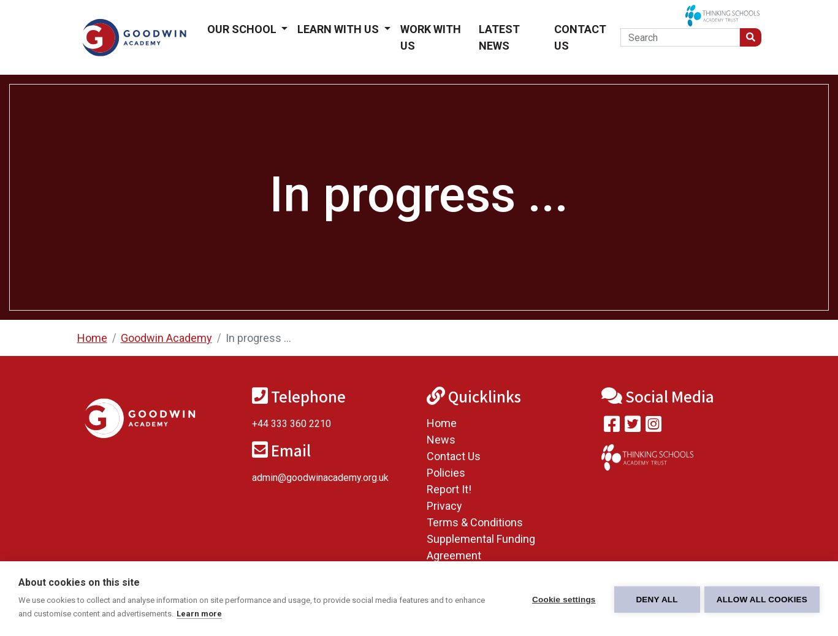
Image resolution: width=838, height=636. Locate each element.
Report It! (449, 489)
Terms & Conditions (475, 522)
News (441, 439)
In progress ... (258, 337)
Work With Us (430, 37)
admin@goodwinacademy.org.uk (320, 477)
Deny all (655, 599)
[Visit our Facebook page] (612, 426)
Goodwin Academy (166, 337)
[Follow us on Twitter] (633, 426)
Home (92, 337)
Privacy (444, 505)
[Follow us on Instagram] (653, 426)
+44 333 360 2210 (291, 424)
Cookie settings (562, 599)
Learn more (199, 613)
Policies (446, 472)
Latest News (499, 37)
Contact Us (580, 37)
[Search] (680, 37)
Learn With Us (339, 29)
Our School (243, 29)
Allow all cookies (762, 599)
